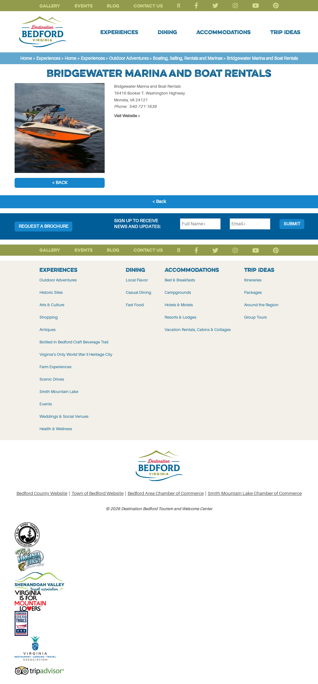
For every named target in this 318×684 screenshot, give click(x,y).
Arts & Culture (51, 304)
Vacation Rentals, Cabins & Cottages (198, 329)
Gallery (49, 6)
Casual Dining (138, 292)
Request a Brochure (43, 226)
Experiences (119, 32)
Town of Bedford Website (97, 493)
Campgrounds (178, 292)
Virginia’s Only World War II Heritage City (75, 354)
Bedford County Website (41, 493)
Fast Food (135, 304)
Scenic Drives (51, 379)
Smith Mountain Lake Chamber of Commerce (255, 493)
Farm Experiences (55, 366)
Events (84, 6)
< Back (59, 182)
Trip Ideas (285, 32)
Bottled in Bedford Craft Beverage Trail (73, 342)
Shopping (48, 317)
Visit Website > (127, 115)
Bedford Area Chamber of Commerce (166, 493)
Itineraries (252, 280)
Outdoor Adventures (58, 280)
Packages (253, 292)
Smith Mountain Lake (58, 391)
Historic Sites (51, 292)
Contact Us (148, 6)
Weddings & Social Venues (64, 416)
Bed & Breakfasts (180, 280)
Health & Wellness (55, 428)
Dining (167, 32)
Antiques (47, 329)
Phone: (120, 106)
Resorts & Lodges (180, 317)
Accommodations (223, 32)
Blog (113, 6)
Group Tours (255, 317)
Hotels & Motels (179, 304)
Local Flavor (137, 280)
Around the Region (261, 304)
